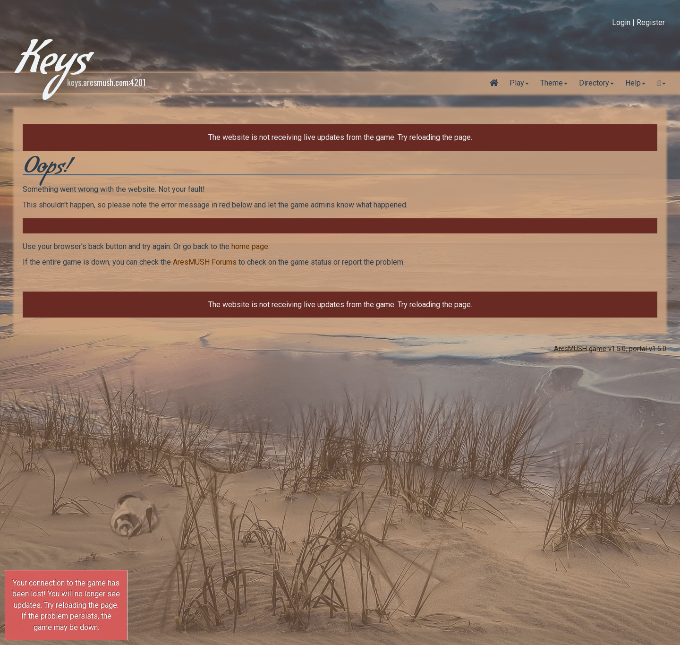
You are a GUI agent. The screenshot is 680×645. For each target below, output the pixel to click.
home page (249, 246)
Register (651, 22)
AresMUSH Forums (205, 262)
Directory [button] (594, 82)
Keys (51, 66)
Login (621, 22)
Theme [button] (551, 82)
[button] (661, 83)
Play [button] (517, 82)
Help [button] (633, 82)
